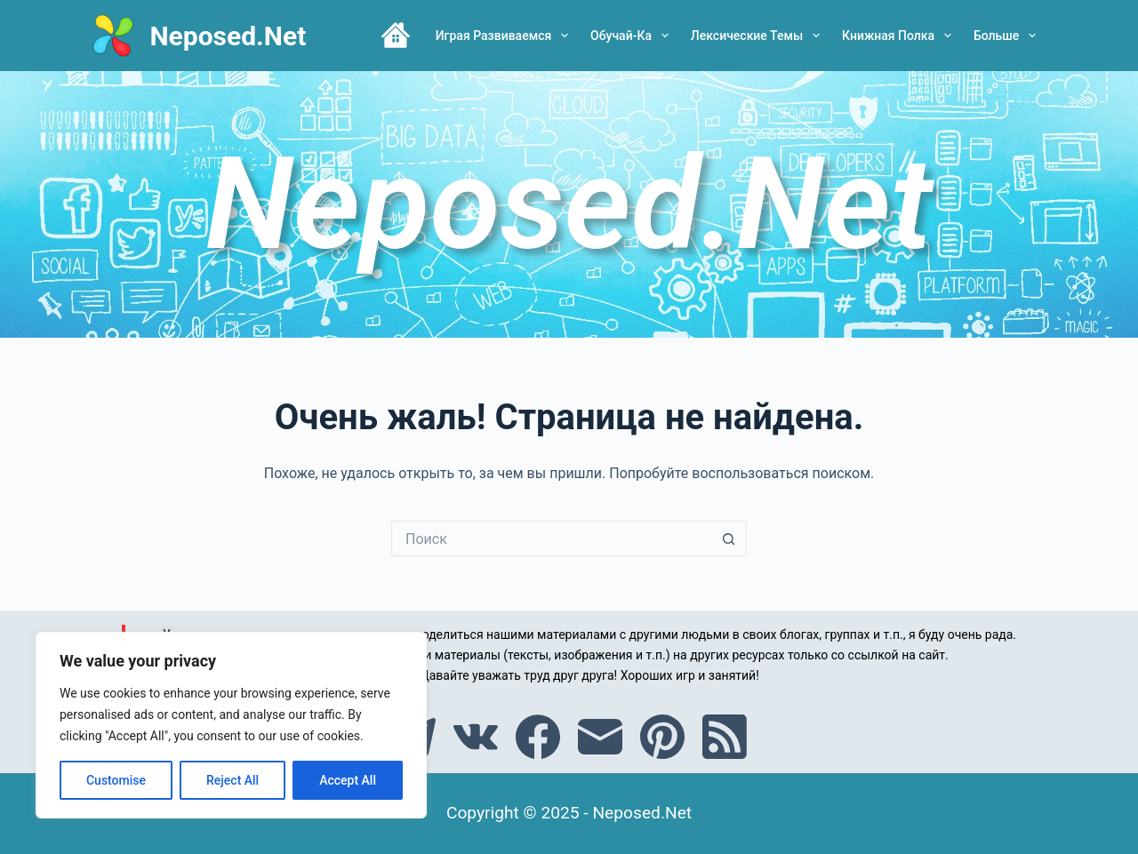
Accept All (347, 780)
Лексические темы (759, 35)
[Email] (600, 736)
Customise (116, 780)
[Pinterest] (662, 736)
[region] (231, 725)
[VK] (475, 736)
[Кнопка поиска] (729, 538)
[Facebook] (538, 736)
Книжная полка (900, 35)
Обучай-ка (633, 35)
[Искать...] (551, 538)
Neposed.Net (227, 36)
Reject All (232, 780)
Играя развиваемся (505, 35)
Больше (1008, 35)
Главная (395, 35)
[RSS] (724, 736)
